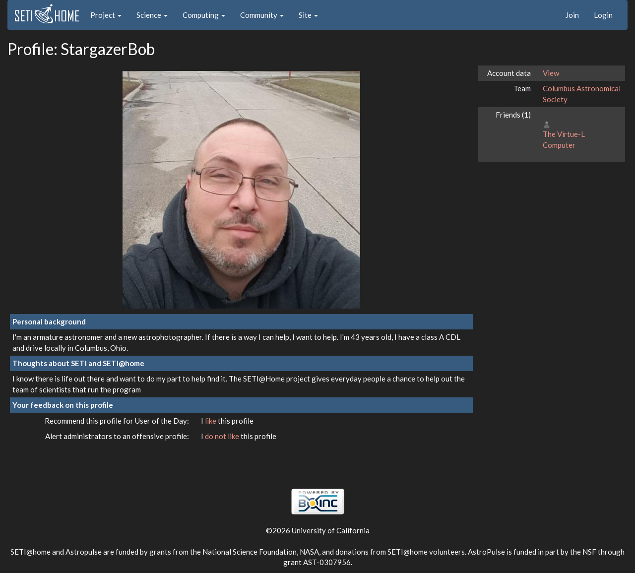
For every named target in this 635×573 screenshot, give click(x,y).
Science (152, 14)
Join (572, 14)
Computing (204, 14)
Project (106, 14)
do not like (223, 436)
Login (603, 14)
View (551, 72)
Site (308, 14)
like (211, 420)
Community (262, 14)
